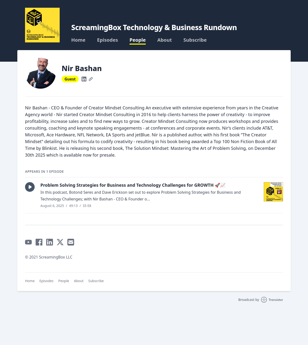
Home (78, 40)
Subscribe (195, 40)
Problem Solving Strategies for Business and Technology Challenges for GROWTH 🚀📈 (132, 185)
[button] (30, 187)
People (137, 40)
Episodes (107, 40)
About (164, 40)
